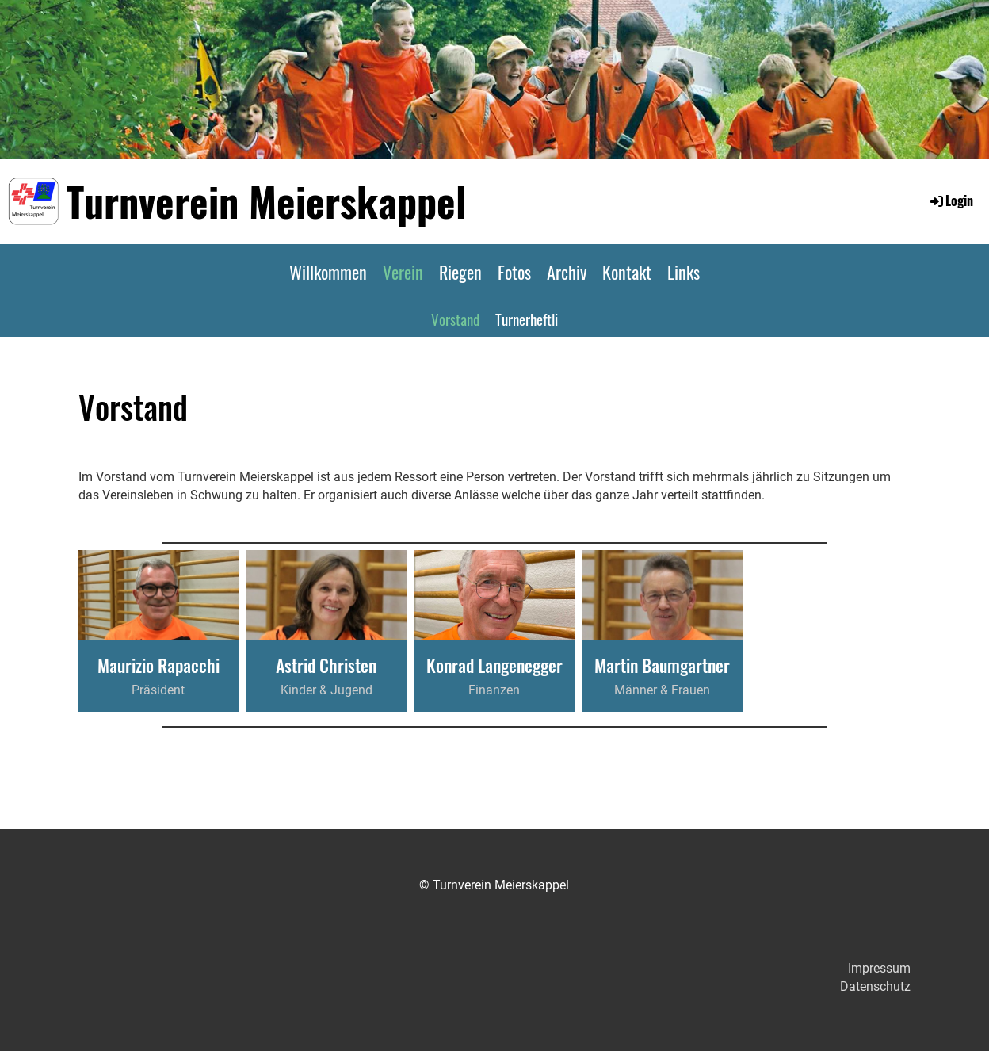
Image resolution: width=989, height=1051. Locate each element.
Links (683, 272)
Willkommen (328, 272)
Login (950, 200)
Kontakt (626, 272)
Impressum (879, 968)
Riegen (460, 272)
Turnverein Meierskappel (267, 200)
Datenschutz (875, 986)
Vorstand (455, 319)
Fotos (514, 272)
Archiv (566, 272)
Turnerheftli (526, 319)
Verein (403, 272)
